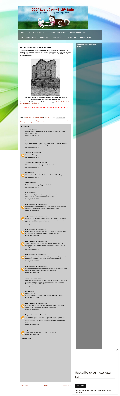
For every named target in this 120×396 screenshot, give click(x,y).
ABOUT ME (44, 37)
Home (22, 33)
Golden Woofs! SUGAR (32, 278)
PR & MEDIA (57, 37)
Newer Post (24, 386)
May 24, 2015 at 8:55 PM (32, 210)
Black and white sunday (30, 120)
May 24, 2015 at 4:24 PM (32, 177)
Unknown (28, 172)
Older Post (67, 386)
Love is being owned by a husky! (53, 295)
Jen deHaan (29, 140)
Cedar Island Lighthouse (44, 120)
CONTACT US (71, 37)
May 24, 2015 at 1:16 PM (32, 147)
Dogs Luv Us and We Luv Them (34, 204)
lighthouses (34, 122)
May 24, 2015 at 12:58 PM (32, 135)
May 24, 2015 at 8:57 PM (32, 235)
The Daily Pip (29, 129)
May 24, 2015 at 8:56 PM (32, 224)
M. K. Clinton (29, 192)
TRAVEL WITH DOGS (58, 33)
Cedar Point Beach (56, 120)
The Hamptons (42, 122)
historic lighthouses (25, 122)
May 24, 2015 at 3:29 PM (32, 167)
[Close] (117, 349)
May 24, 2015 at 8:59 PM (32, 272)
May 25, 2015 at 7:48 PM (32, 297)
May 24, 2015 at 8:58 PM (32, 249)
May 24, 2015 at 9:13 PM (32, 286)
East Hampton (66, 120)
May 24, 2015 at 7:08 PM (32, 187)
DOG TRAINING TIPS (77, 33)
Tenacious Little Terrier (32, 152)
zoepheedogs (29, 182)
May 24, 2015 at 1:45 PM (32, 157)
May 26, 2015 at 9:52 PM (32, 324)
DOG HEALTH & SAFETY (37, 33)
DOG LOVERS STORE (28, 37)
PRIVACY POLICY (86, 37)
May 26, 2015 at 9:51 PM (32, 309)
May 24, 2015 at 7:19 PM (32, 199)
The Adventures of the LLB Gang (34, 162)
